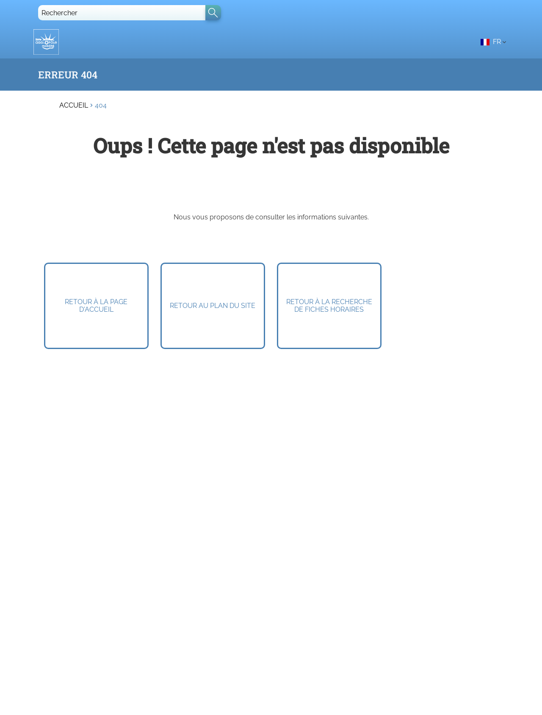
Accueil (73, 105)
